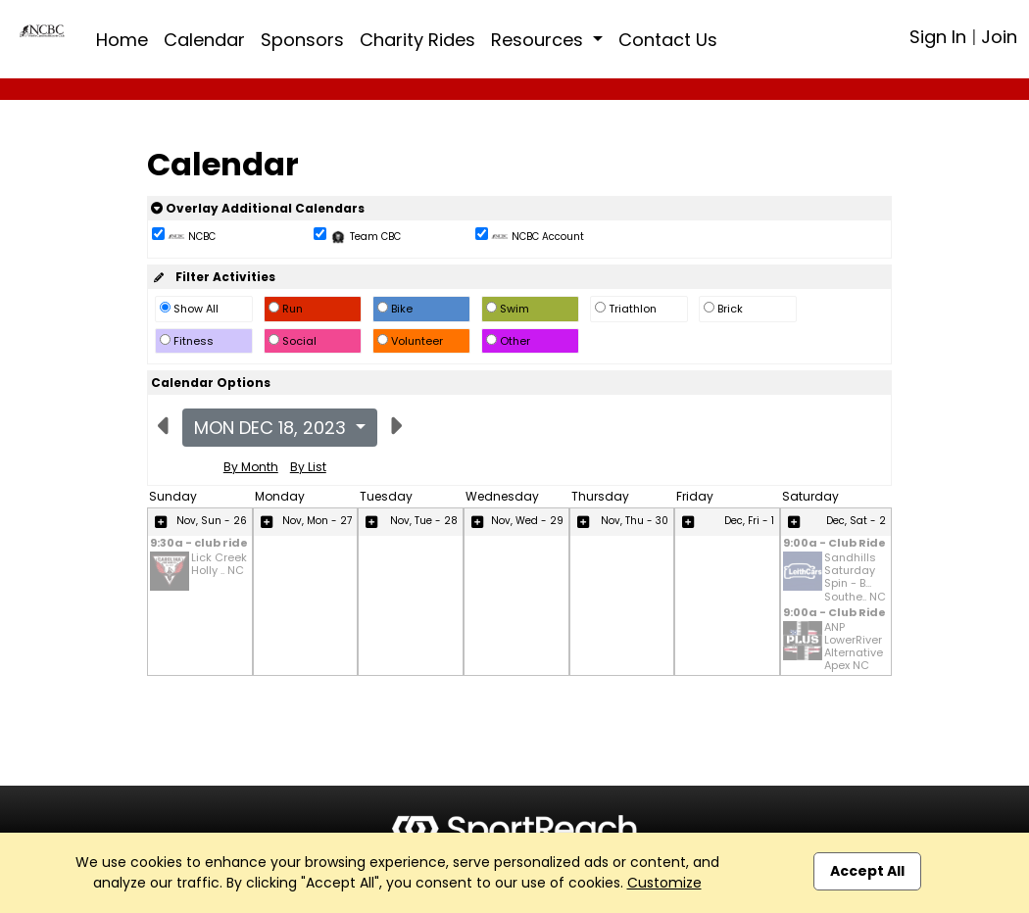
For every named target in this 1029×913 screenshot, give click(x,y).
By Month (250, 466)
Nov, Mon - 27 (317, 520)
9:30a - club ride (199, 544)
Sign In (937, 36)
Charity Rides (417, 39)
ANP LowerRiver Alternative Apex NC (853, 647)
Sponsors (302, 39)
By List (308, 466)
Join (999, 36)
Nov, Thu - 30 (634, 520)
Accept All (867, 871)
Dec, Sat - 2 (856, 520)
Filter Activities (213, 276)
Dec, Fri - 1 (749, 520)
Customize (664, 882)
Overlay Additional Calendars (258, 208)
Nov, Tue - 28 (424, 520)
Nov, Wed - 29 (527, 520)
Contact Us (667, 39)
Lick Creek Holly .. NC (219, 565)
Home (122, 39)
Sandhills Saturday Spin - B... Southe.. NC (855, 577)
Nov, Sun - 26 (211, 520)
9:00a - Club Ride (834, 544)
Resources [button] (539, 39)
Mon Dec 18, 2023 (272, 427)
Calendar (204, 39)
